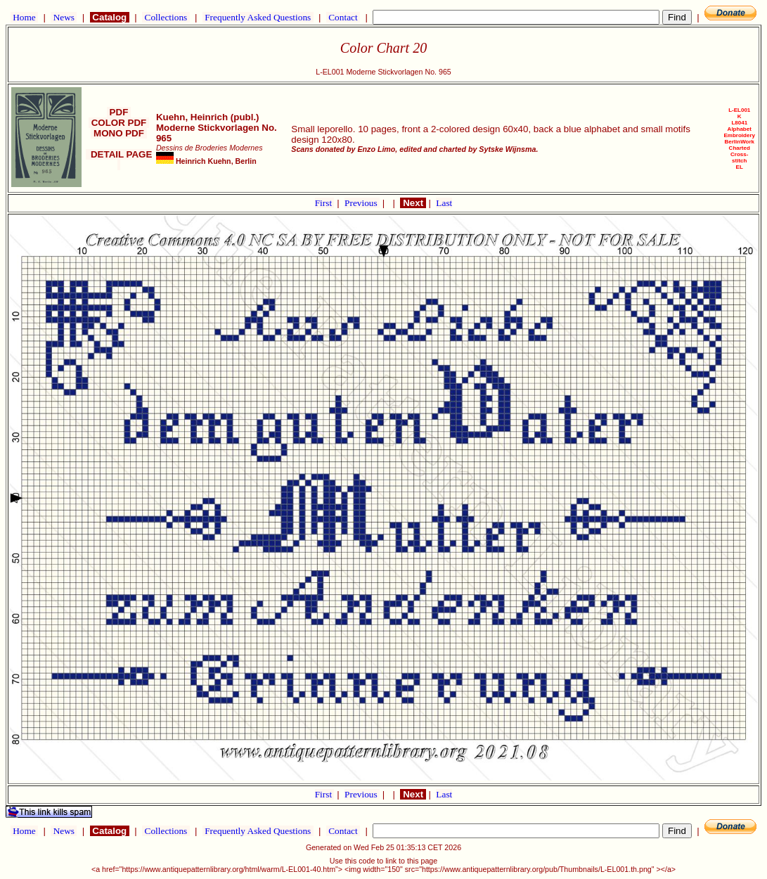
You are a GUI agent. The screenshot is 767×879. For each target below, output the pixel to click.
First (325, 203)
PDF (119, 112)
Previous (362, 203)
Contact (343, 17)
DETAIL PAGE (119, 159)
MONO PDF (118, 133)
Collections (165, 17)
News (64, 17)
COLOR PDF (119, 122)
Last (444, 203)
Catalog (109, 17)
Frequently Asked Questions (258, 17)
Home (24, 17)
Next (412, 203)
